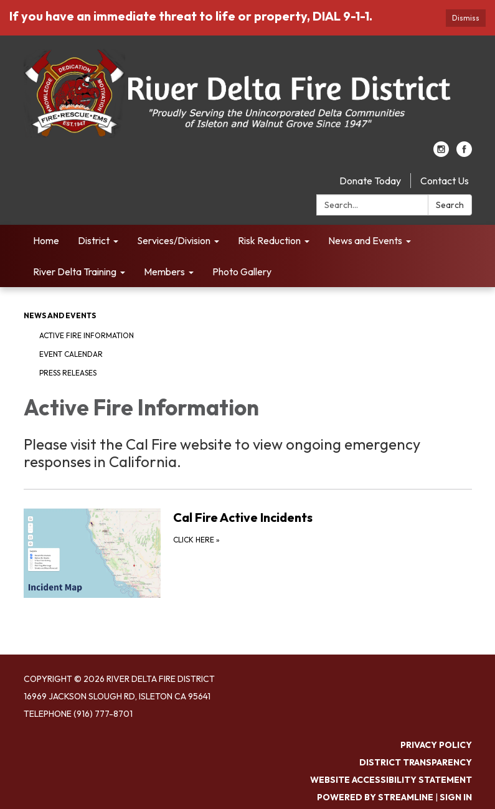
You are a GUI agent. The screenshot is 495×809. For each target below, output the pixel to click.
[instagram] (441, 153)
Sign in (456, 797)
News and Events (60, 315)
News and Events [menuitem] (365, 240)
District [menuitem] (94, 240)
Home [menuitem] (46, 240)
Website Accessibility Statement (391, 779)
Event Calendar (71, 354)
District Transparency (415, 762)
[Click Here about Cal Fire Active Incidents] (248, 553)
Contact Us (444, 180)
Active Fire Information (86, 335)
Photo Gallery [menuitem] (241, 271)
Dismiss (465, 17)
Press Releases (68, 372)
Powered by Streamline (375, 797)
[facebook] (464, 153)
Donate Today (370, 180)
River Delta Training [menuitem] (74, 271)
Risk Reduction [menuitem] (269, 240)
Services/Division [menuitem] (173, 240)
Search (450, 205)
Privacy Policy (436, 744)
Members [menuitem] (164, 271)
